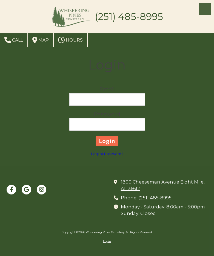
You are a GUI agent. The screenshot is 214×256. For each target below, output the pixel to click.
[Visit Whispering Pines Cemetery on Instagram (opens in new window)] (41, 189)
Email (107, 89)
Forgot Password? (107, 154)
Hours (70, 40)
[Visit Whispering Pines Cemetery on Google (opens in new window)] (26, 189)
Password (107, 114)
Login (107, 241)
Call (13, 40)
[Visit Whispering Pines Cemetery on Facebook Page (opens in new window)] (11, 189)
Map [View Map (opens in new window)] (40, 40)
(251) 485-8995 (155, 197)
